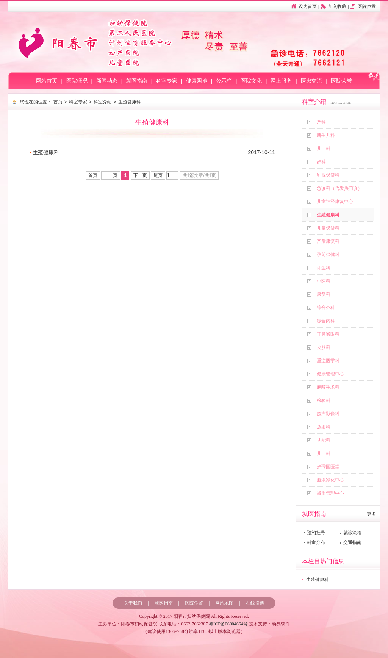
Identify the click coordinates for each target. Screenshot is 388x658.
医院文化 (251, 81)
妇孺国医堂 (328, 466)
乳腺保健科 (328, 175)
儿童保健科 (328, 228)
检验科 (323, 400)
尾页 (158, 175)
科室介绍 (103, 102)
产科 (321, 122)
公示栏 (224, 81)
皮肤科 (323, 347)
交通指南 (352, 542)
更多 (371, 514)
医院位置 (367, 6)
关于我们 (133, 603)
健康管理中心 (330, 374)
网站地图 (224, 603)
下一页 (140, 175)
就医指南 (136, 81)
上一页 (110, 175)
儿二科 (323, 453)
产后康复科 (328, 241)
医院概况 (77, 81)
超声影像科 (328, 413)
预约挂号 (316, 532)
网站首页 (46, 81)
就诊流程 (352, 532)
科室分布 (316, 542)
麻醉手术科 (328, 387)
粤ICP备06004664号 (228, 624)
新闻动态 (106, 81)
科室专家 (166, 81)
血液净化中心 (330, 480)
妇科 (321, 161)
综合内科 (326, 321)
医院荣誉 (341, 81)
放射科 (323, 427)
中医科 (323, 281)
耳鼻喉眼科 (328, 334)
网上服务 (281, 81)
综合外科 (326, 307)
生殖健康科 (328, 214)
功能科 (323, 440)
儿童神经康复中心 (335, 201)
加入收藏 (337, 6)
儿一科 (323, 148)
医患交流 (311, 81)
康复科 (323, 294)
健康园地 (196, 81)
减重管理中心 (330, 493)
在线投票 (255, 603)
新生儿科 (326, 135)
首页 (58, 102)
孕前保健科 (328, 254)
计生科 (323, 267)
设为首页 (308, 6)
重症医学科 (328, 360)
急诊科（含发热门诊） (339, 188)
